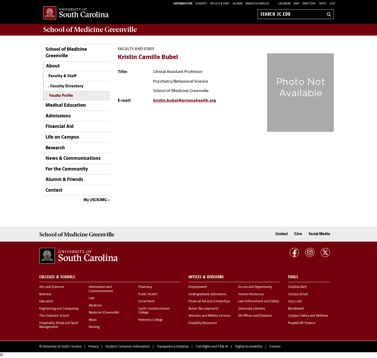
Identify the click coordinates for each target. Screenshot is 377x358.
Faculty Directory (67, 86)
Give (332, 3)
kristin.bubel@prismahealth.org (184, 101)
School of (90, 29)
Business (45, 294)
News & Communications (73, 158)
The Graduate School (54, 315)
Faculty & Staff (62, 76)
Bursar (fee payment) (203, 308)
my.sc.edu (295, 301)
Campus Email (298, 294)
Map (296, 3)
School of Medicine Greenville (66, 53)
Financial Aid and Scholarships (209, 301)
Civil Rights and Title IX (212, 346)
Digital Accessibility (248, 346)
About (53, 66)
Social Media (319, 234)
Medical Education (66, 105)
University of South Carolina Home (76, 13)
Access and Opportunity (255, 287)
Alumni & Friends (64, 179)
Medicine (95, 305)
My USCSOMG (95, 200)
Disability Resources (202, 323)
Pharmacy (145, 287)
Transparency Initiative (173, 346)
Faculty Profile (61, 96)
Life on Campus (62, 137)
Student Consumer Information (128, 346)
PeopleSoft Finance (301, 323)
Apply (322, 3)
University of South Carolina (61, 346)
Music (93, 320)
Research (55, 148)
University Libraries (251, 308)
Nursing (94, 327)
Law (92, 298)
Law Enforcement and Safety (258, 301)
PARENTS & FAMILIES (257, 3)
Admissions (58, 116)
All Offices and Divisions (255, 315)
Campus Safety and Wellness (308, 315)
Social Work (146, 301)
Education (46, 301)
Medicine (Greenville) (104, 312)
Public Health (147, 294)
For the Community (67, 169)
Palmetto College (150, 320)
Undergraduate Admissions (207, 294)
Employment (197, 287)
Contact (54, 190)
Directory (309, 3)
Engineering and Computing (58, 308)
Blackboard (295, 308)
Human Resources (251, 294)
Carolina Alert (297, 287)
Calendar (284, 3)
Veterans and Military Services (209, 315)
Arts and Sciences (51, 287)
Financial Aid (60, 126)
